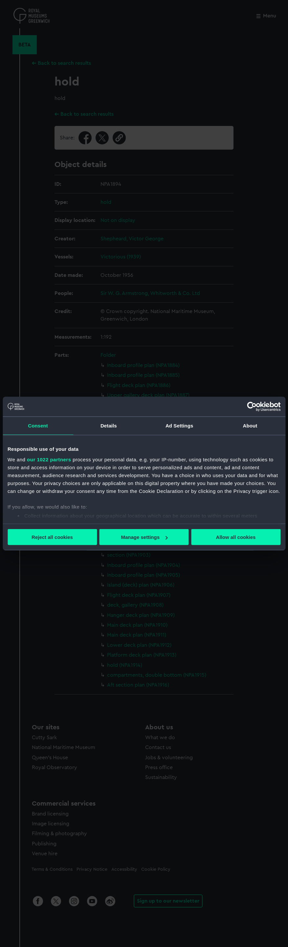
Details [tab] (108, 425)
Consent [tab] (38, 425)
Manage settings (144, 537)
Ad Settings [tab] (179, 425)
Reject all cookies (52, 537)
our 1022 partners (49, 459)
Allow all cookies (236, 537)
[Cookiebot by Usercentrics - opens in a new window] (251, 407)
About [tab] (250, 425)
